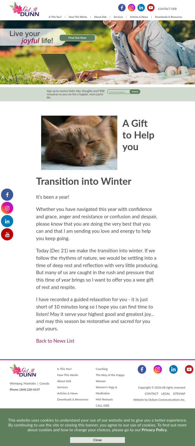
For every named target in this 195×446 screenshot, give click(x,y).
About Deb (100, 16)
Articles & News (139, 16)
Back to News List (55, 341)
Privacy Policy (154, 429)
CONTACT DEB (167, 8)
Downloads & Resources (168, 16)
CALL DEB (102, 405)
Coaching (102, 369)
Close (97, 440)
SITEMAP (179, 393)
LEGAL (165, 393)
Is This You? (55, 16)
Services (118, 16)
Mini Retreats (104, 399)
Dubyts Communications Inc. (167, 399)
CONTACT (151, 393)
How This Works (78, 16)
